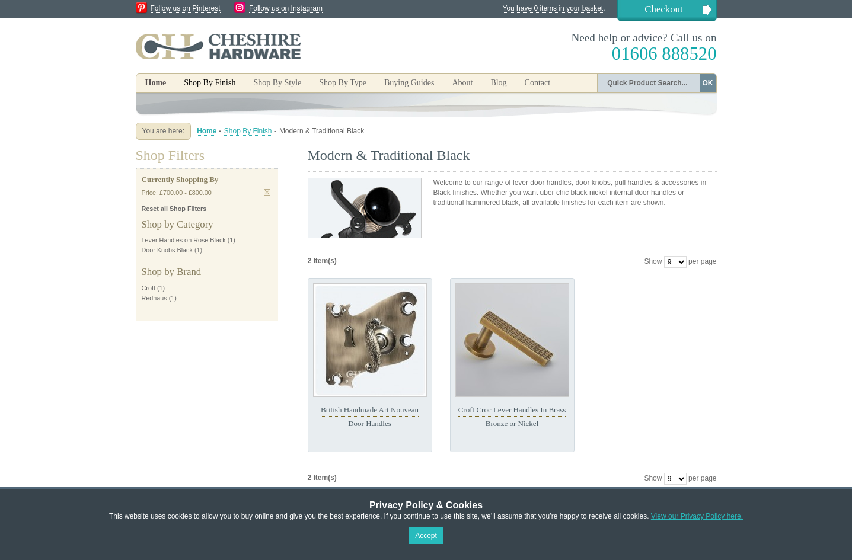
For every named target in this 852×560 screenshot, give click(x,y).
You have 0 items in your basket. (554, 8)
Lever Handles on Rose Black (184, 240)
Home (156, 82)
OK (708, 83)
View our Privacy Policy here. (697, 516)
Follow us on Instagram (286, 8)
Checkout (663, 9)
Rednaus (154, 298)
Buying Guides (409, 82)
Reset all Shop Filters (174, 208)
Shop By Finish (248, 131)
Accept (426, 536)
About (462, 82)
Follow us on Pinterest (186, 8)
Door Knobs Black (167, 250)
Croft (148, 288)
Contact (538, 82)
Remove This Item (267, 192)
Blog (498, 82)
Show (653, 261)
